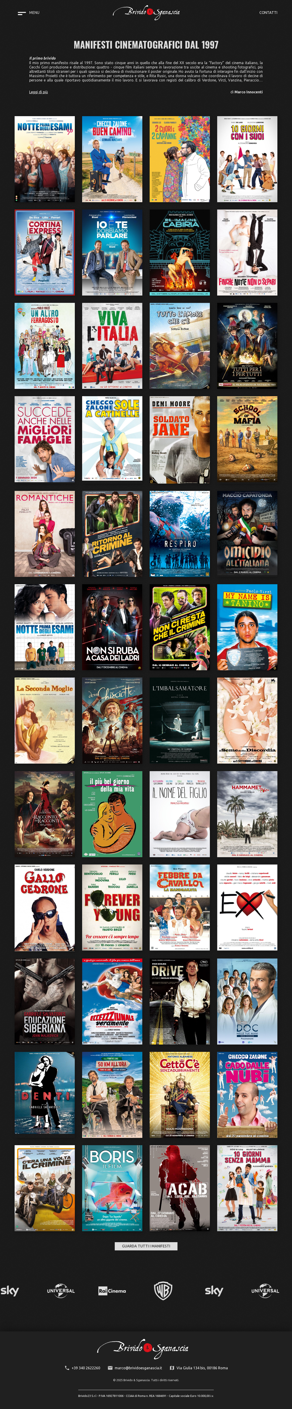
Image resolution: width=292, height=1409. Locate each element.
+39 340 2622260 (86, 1368)
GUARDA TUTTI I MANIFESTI (146, 1246)
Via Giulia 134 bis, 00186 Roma (202, 1368)
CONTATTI (268, 12)
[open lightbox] (45, 159)
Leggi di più (38, 92)
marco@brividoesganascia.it (138, 1368)
